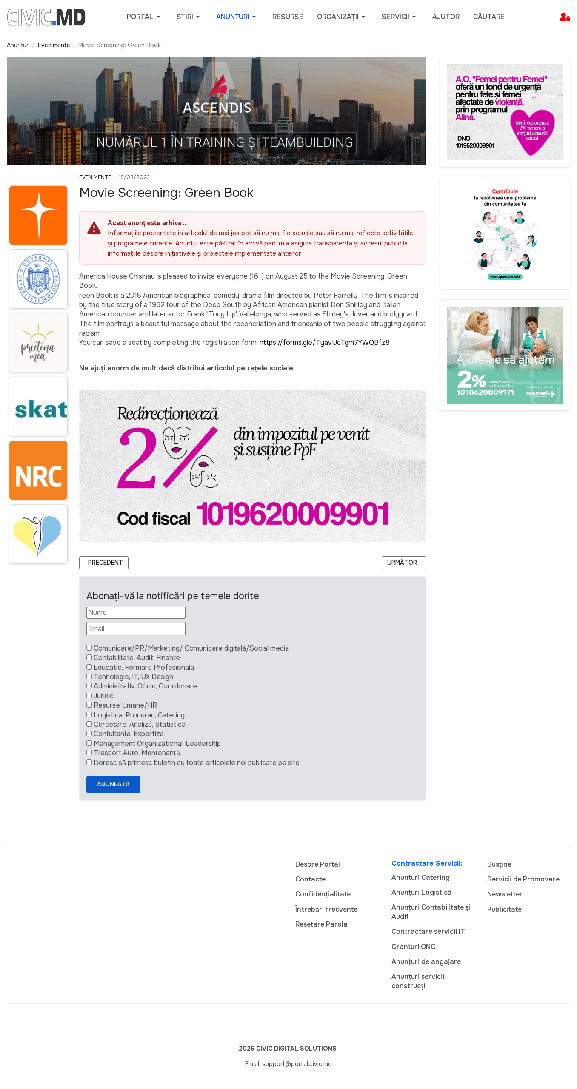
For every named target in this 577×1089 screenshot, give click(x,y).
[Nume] (136, 613)
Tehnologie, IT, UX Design (133, 676)
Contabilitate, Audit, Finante (137, 657)
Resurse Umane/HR (125, 705)
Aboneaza (113, 784)
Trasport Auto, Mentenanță (137, 752)
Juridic (104, 695)
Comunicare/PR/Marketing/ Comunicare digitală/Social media (191, 648)
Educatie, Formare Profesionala (144, 667)
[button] (145, 17)
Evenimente (95, 177)
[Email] (136, 629)
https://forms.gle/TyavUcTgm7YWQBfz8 (325, 342)
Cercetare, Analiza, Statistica (140, 724)
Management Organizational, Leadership (157, 743)
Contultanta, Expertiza (129, 733)
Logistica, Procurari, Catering (139, 715)
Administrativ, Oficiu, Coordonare (145, 686)
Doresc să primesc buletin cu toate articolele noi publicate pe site (197, 762)
